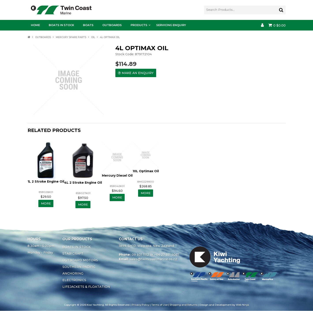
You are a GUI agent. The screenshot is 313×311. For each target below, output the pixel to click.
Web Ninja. (242, 305)
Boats (88, 25)
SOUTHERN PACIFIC (79, 267)
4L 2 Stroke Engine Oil (83, 183)
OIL (93, 37)
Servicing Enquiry (171, 25)
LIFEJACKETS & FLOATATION (86, 287)
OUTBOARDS (43, 37)
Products (139, 25)
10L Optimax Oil (146, 171)
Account (262, 25)
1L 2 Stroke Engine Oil (46, 181)
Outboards (112, 25)
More (46, 204)
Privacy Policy (140, 305)
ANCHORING (72, 274)
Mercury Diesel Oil (117, 175)
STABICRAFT (72, 254)
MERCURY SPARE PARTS (71, 37)
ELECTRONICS (74, 280)
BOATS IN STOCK (76, 247)
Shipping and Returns (183, 305)
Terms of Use (159, 305)
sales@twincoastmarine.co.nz (153, 259)
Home (35, 25)
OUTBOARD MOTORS (80, 260)
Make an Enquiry (138, 73)
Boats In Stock (61, 25)
